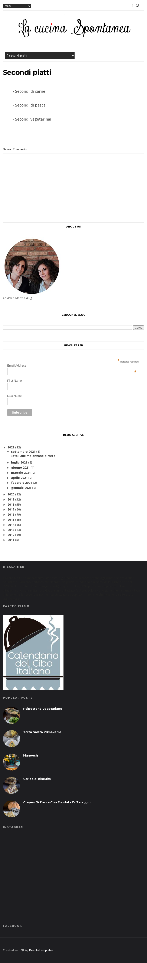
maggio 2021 (21, 473)
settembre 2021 (23, 451)
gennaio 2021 (21, 488)
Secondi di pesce (30, 105)
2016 (10, 514)
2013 (10, 530)
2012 (10, 535)
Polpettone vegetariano (42, 709)
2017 (10, 509)
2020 (10, 494)
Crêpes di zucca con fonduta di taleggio (57, 802)
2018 (10, 504)
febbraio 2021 (21, 483)
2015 (10, 520)
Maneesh (30, 755)
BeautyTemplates (41, 950)
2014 (10, 525)
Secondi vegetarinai (33, 119)
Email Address (72, 365)
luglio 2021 (19, 462)
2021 (10, 447)
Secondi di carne (30, 91)
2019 (10, 499)
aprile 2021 (19, 478)
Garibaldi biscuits (37, 779)
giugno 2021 (20, 467)
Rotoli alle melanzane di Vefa (32, 456)
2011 (10, 540)
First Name (14, 380)
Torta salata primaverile (42, 732)
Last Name (14, 395)
